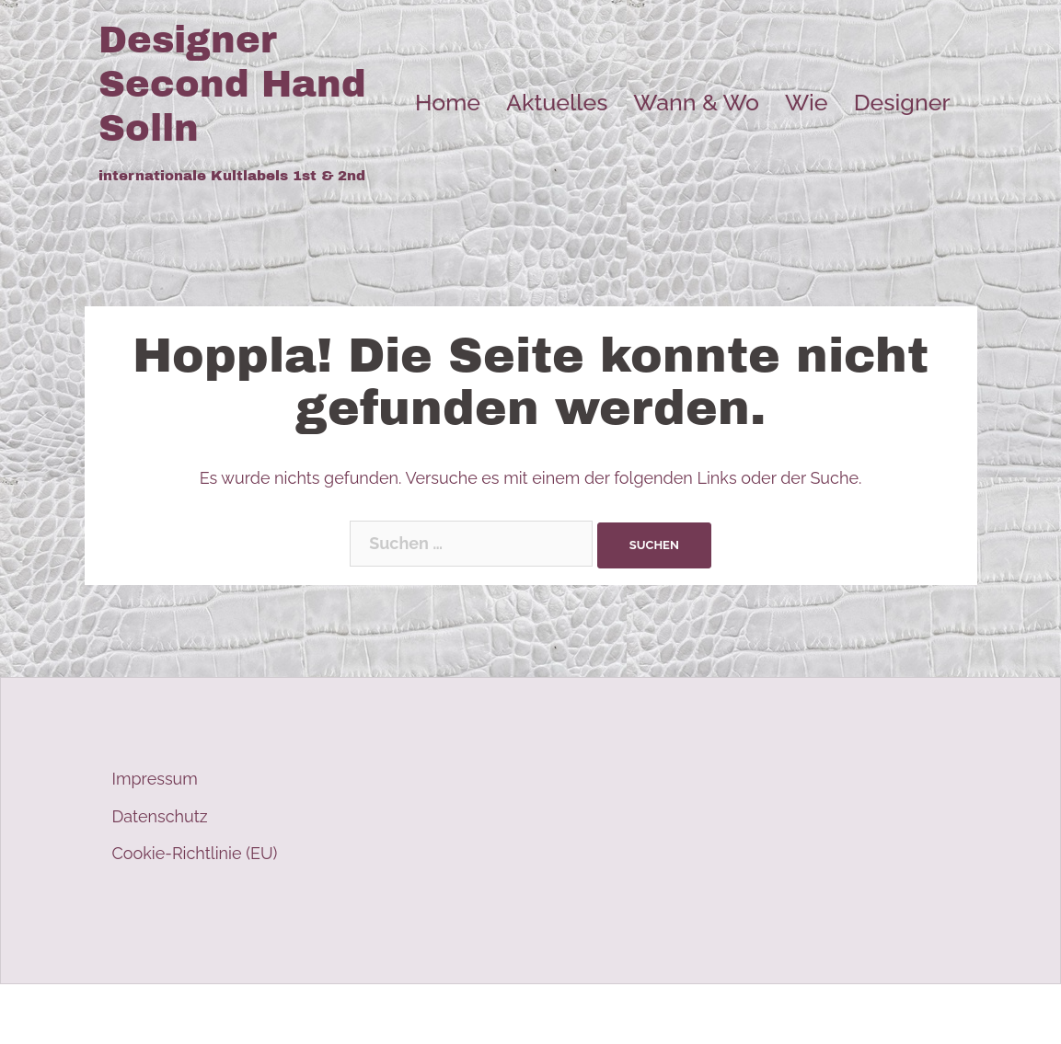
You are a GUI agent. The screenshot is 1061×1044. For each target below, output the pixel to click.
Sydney (443, 1014)
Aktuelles (556, 102)
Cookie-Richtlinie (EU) (195, 853)
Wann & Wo (696, 102)
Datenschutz (160, 816)
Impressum (155, 778)
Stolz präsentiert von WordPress (220, 1014)
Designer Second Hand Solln (232, 84)
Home (447, 102)
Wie (806, 102)
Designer (902, 102)
